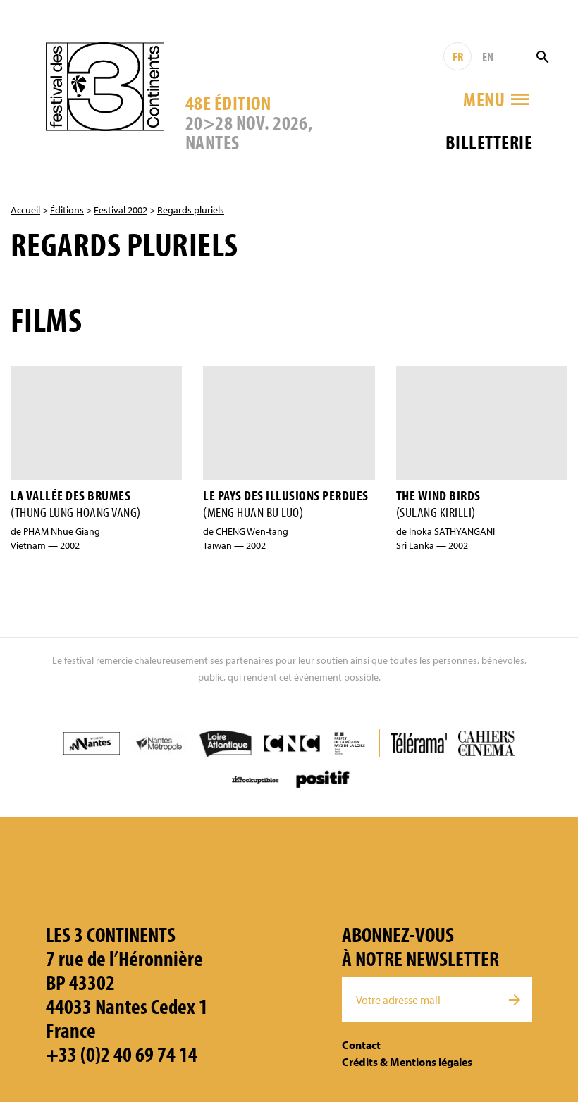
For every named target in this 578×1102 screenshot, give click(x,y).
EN (487, 57)
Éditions (67, 210)
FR (458, 57)
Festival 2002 (120, 210)
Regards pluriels (190, 210)
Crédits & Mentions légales (407, 1062)
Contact (361, 1045)
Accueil (25, 210)
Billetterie (488, 142)
